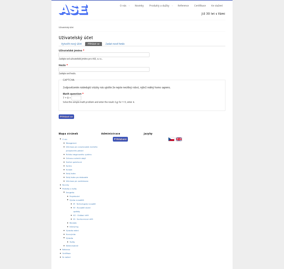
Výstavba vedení (72, 231)
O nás (123, 6)
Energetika (70, 193)
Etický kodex (71, 174)
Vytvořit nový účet (71, 43)
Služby (72, 242)
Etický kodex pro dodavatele (77, 177)
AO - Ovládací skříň (81, 215)
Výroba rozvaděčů (77, 200)
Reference (183, 5)
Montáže (73, 223)
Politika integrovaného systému (79, 154)
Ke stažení (217, 5)
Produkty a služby (160, 6)
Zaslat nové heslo (115, 43)
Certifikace (200, 5)
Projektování (75, 196)
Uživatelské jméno (71, 50)
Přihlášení (120, 139)
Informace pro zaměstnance (77, 181)
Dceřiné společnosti (74, 162)
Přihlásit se (95, 43)
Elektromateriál (72, 246)
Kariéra (69, 166)
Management (71, 143)
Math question (73, 93)
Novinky (139, 5)
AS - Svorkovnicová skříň (83, 219)
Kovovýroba (71, 234)
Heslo (63, 65)
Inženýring (74, 227)
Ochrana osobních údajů (76, 158)
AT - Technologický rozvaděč (84, 204)
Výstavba (69, 238)
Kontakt (69, 170)
